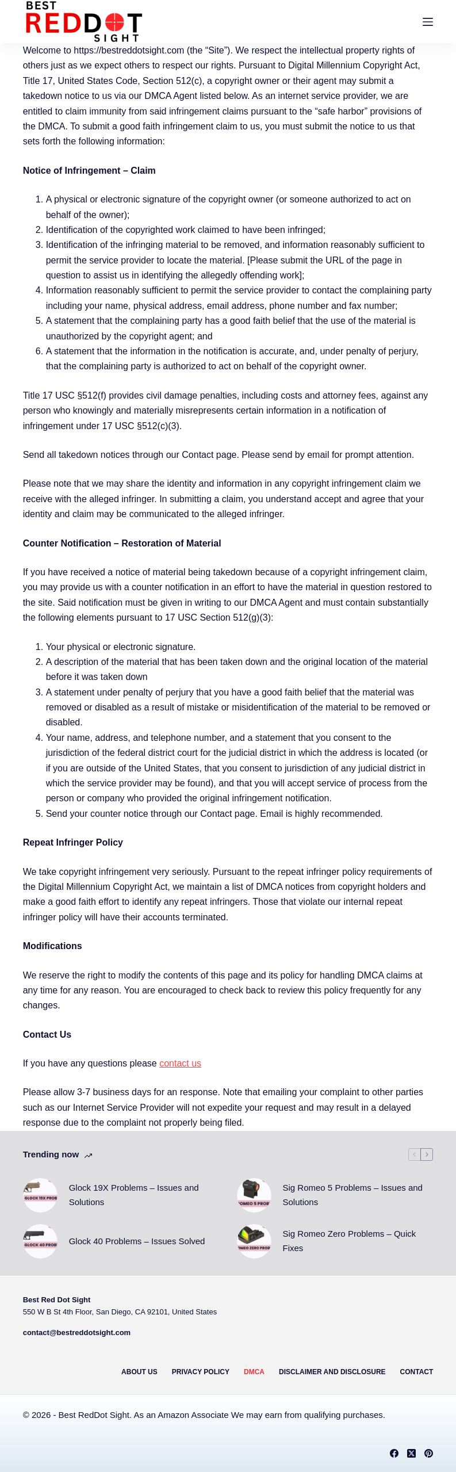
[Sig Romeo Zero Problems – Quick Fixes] (254, 1241)
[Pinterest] (428, 1453)
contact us (180, 1063)
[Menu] (428, 22)
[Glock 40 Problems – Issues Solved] (40, 1241)
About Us (139, 1372)
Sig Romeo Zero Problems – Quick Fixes (349, 1241)
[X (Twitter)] (411, 1453)
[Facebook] (394, 1453)
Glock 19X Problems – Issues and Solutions (134, 1195)
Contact (417, 1372)
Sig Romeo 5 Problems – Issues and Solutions (353, 1195)
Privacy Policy (200, 1372)
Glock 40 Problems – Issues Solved (137, 1241)
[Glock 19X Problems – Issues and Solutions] (40, 1195)
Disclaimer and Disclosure (332, 1372)
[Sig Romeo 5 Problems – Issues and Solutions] (254, 1195)
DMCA (254, 1372)
